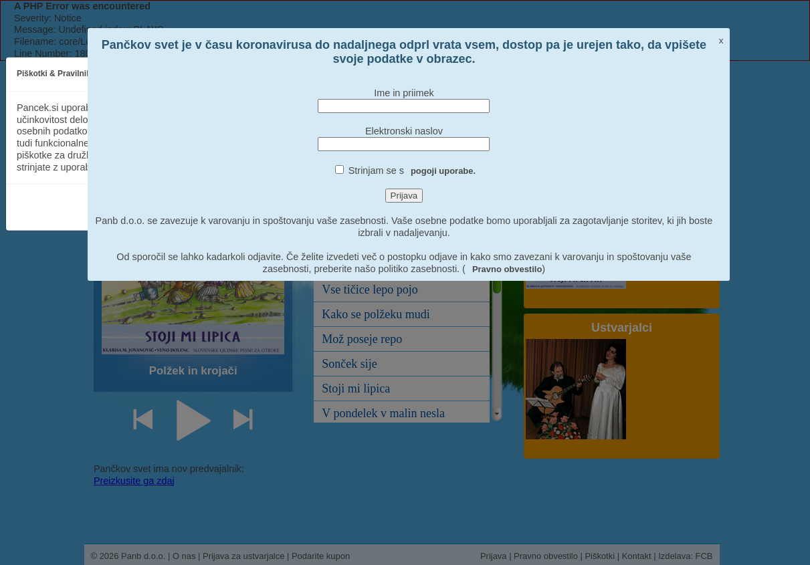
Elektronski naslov (404, 131)
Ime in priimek (404, 93)
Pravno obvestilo (507, 269)
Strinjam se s (412, 170)
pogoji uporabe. (443, 171)
